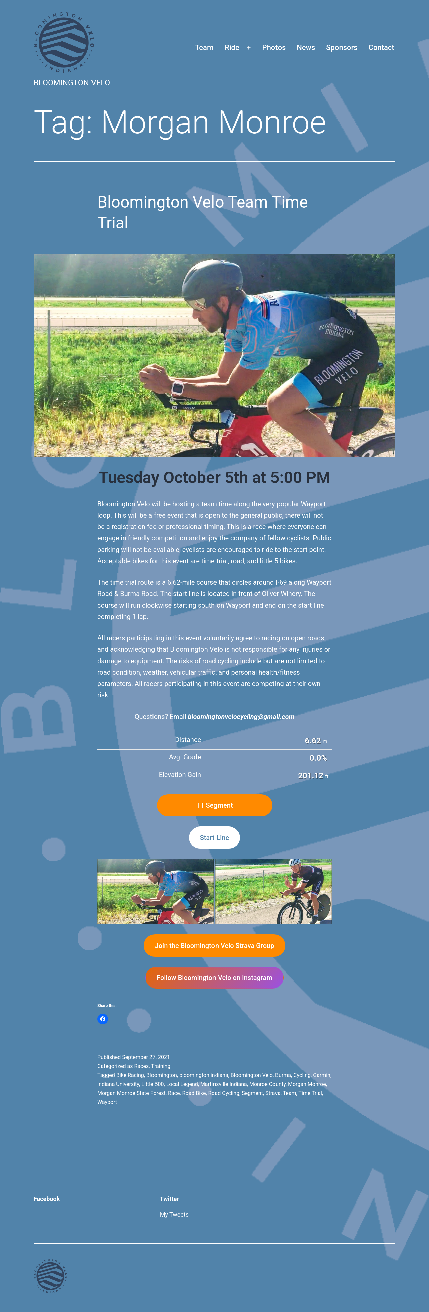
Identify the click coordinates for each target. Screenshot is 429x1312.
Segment (252, 1093)
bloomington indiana (203, 1075)
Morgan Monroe (307, 1084)
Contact (381, 47)
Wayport (107, 1102)
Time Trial (310, 1093)
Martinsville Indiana (223, 1084)
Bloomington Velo (72, 83)
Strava (273, 1093)
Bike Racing (130, 1075)
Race (174, 1093)
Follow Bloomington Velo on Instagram (214, 978)
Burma (283, 1075)
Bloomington (161, 1075)
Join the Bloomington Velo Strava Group (214, 946)
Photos (274, 47)
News (306, 47)
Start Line (214, 838)
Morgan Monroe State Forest (131, 1093)
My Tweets (174, 1214)
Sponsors (341, 47)
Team (204, 47)
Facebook (47, 1198)
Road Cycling (224, 1093)
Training (160, 1066)
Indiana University (118, 1084)
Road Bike (194, 1093)
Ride (232, 47)
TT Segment (214, 805)
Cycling (302, 1075)
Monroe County (267, 1084)
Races (141, 1066)
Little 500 (152, 1084)
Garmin (321, 1075)
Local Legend (182, 1084)
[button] (155, 891)
